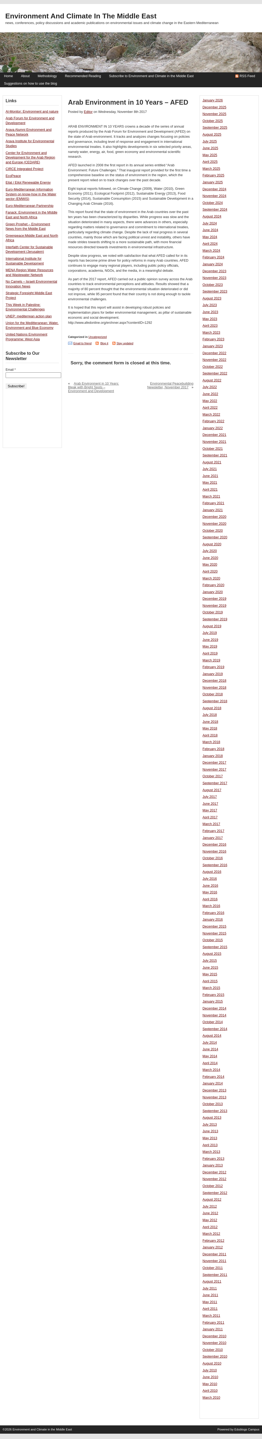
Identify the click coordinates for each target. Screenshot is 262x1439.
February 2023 (213, 339)
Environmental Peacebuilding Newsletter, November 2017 (170, 385)
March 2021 (211, 496)
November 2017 (214, 769)
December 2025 (214, 107)
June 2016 (210, 886)
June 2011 (210, 1295)
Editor (88, 112)
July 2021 (210, 469)
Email (11, 370)
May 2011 (210, 1302)
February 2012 (213, 1241)
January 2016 (213, 919)
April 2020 (210, 571)
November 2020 (214, 524)
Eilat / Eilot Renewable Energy (28, 182)
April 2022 (210, 407)
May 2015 (210, 974)
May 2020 (210, 564)
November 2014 (214, 1015)
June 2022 (210, 394)
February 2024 (213, 257)
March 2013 (211, 1152)
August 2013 (212, 1117)
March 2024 (211, 251)
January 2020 (213, 592)
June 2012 (210, 1213)
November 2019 (214, 606)
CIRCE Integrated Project (24, 169)
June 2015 (210, 967)
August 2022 (212, 380)
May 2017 (210, 810)
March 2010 (211, 1397)
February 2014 (213, 1077)
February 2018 (213, 749)
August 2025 (212, 134)
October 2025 (213, 121)
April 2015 (210, 981)
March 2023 (211, 332)
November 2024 (214, 196)
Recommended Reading (83, 76)
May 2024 (210, 237)
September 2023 (215, 291)
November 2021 (214, 442)
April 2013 (210, 1145)
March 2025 (211, 169)
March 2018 (211, 742)
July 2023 (210, 305)
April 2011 (210, 1309)
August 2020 (212, 544)
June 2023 (210, 312)
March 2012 (211, 1234)
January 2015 (213, 1001)
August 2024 (212, 216)
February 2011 (213, 1322)
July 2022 (210, 387)
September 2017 (215, 783)
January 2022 (213, 428)
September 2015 (215, 947)
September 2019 (215, 619)
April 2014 (210, 1063)
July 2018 (210, 715)
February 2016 (213, 913)
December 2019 (214, 599)
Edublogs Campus (247, 1429)
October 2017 (213, 776)
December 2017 (214, 762)
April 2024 (210, 244)
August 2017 (212, 790)
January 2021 (213, 510)
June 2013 (210, 1131)
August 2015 (212, 954)
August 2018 (212, 708)
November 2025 (214, 114)
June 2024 (210, 230)
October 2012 (213, 1186)
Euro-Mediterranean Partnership (29, 206)
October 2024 (213, 203)
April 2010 (210, 1391)
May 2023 (210, 319)
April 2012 (210, 1227)
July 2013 (210, 1124)
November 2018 (214, 687)
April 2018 (210, 735)
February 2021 (213, 503)
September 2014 (215, 1029)
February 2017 (213, 831)
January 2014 (213, 1083)
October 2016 (213, 858)
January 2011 (213, 1329)
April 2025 (210, 162)
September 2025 (215, 127)
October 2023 (213, 285)
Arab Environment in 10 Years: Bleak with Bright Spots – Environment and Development (93, 387)
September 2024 (215, 209)
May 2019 (210, 646)
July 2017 (210, 797)
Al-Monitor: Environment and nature (32, 111)
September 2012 (215, 1193)
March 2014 (211, 1070)
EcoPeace (13, 176)
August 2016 (212, 872)
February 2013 (213, 1159)
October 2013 (213, 1104)
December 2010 (214, 1336)
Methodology (47, 76)
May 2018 (210, 728)
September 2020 (215, 537)
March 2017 (211, 824)
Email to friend (82, 343)
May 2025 (210, 155)
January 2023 (213, 346)
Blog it (104, 343)
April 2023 (210, 326)
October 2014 (213, 1022)
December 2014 (214, 1008)
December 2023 (214, 271)
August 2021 (212, 462)
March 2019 (211, 660)
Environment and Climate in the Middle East (81, 16)
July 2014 (210, 1042)
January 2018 (213, 756)
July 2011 (210, 1288)
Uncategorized (97, 336)
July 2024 (210, 223)
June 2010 (210, 1377)
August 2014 (212, 1036)
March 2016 (211, 906)
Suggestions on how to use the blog (30, 83)
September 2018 (215, 701)
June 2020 (210, 558)
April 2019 (210, 653)
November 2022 (214, 360)
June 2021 (210, 476)
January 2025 (213, 182)
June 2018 (210, 722)
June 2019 (210, 640)
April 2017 (210, 817)
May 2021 (210, 482)
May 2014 (210, 1056)
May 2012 (210, 1220)
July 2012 (210, 1206)
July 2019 (210, 633)
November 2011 (214, 1261)
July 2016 (210, 879)
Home (8, 76)
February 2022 (213, 421)
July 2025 (210, 141)
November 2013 (214, 1097)
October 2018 (213, 694)
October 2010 (213, 1350)
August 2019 (212, 626)
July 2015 (210, 961)
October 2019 (213, 612)
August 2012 (212, 1199)
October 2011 (213, 1268)
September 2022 (215, 373)
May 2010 (210, 1384)
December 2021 (214, 435)
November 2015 (214, 933)
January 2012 (213, 1247)
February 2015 (213, 995)
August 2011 (212, 1281)
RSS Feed (247, 76)
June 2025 (210, 148)
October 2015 (213, 940)
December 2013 (214, 1090)
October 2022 (213, 367)
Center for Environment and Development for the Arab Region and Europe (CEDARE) (30, 157)
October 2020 (213, 531)
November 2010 (214, 1343)
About (25, 76)
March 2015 (211, 988)
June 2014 (210, 1049)
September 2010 (215, 1356)
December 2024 (214, 189)
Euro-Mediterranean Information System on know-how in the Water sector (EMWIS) (31, 194)
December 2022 (214, 353)
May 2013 (210, 1138)
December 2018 (214, 681)
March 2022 (211, 414)
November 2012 (214, 1179)
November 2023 (214, 278)
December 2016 (214, 844)
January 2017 (213, 838)
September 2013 (215, 1111)
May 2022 (210, 401)
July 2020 (210, 551)
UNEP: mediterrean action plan (29, 316)
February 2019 (213, 667)
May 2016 (210, 892)
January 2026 (213, 100)
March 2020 (211, 578)
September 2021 (215, 455)
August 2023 (212, 298)
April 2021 (210, 489)
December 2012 (214, 1172)
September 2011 (215, 1275)
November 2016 (214, 851)
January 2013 (213, 1165)
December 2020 (214, 517)
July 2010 (210, 1370)
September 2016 (215, 865)
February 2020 (213, 585)
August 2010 (212, 1363)
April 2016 (210, 899)
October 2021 (213, 449)
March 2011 (211, 1316)
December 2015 (214, 926)
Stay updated (125, 343)
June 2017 (210, 804)
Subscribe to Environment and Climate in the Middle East (151, 76)
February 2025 (213, 175)
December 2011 (214, 1254)
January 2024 (213, 264)
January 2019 (213, 674)
